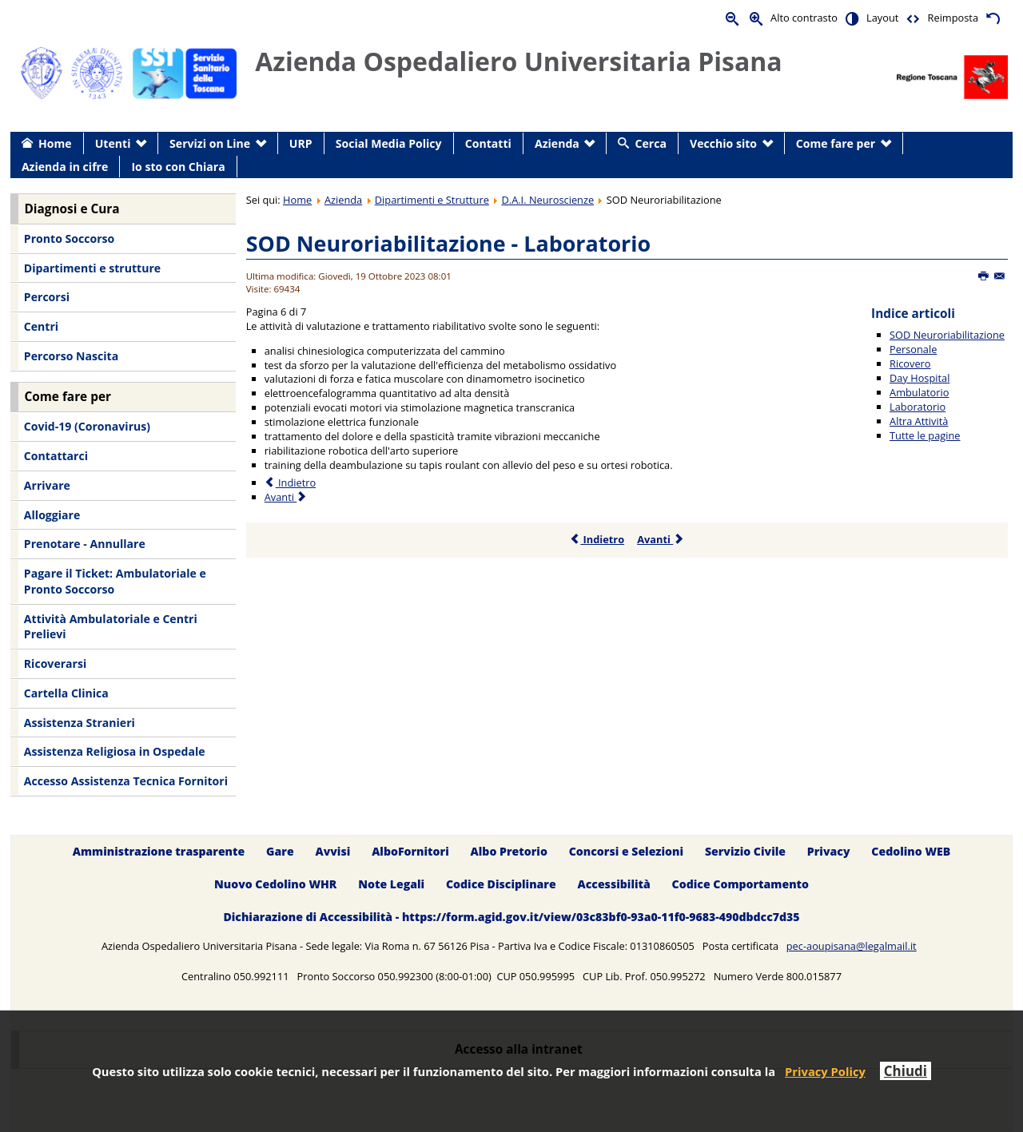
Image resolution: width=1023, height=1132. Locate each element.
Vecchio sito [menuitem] (723, 143)
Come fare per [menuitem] (835, 143)
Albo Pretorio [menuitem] (509, 851)
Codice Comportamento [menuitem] (740, 884)
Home (297, 200)
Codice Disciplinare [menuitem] (501, 884)
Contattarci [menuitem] (56, 455)
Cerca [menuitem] (651, 143)
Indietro (596, 539)
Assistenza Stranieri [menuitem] (79, 722)
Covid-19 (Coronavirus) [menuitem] (87, 426)
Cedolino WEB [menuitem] (910, 851)
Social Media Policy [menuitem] (389, 143)
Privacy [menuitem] (828, 851)
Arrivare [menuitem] (47, 485)
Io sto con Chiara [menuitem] (178, 166)
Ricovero (910, 363)
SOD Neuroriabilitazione (947, 335)
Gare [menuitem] (280, 851)
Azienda (343, 200)
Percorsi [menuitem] (47, 296)
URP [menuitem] (300, 143)
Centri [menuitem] (41, 326)
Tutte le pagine (925, 435)
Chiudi (905, 1071)
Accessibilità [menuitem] (614, 884)
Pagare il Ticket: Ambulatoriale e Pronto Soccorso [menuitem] (115, 581)
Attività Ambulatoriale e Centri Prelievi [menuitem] (110, 626)
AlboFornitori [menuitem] (410, 851)
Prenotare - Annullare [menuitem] (84, 543)
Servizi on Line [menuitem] (209, 143)
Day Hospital (919, 378)
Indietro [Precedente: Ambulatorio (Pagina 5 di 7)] (290, 482)
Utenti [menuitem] (113, 143)
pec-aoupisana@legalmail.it (851, 946)
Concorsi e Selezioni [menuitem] (626, 851)
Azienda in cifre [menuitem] (65, 166)
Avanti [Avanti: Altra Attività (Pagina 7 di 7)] (286, 497)
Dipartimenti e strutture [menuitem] (92, 268)
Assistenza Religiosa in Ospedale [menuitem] (114, 751)
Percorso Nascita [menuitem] (71, 355)
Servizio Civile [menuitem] (745, 851)
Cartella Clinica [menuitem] (66, 693)
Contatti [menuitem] (488, 143)
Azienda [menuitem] (557, 143)
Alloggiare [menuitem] (52, 514)
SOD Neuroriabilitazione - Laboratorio (448, 243)
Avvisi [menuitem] (332, 851)
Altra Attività (919, 421)
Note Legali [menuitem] (391, 884)
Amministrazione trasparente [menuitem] (159, 851)
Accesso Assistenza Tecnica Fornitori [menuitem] (126, 780)
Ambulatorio (919, 392)
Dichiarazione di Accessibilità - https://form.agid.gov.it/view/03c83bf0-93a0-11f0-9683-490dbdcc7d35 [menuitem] (511, 916)
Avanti (660, 539)
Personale (913, 349)
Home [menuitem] (55, 143)
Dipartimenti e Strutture (432, 200)
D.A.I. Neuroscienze (548, 200)
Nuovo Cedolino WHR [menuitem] (275, 884)
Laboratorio (917, 406)
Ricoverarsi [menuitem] (55, 663)
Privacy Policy (825, 1071)
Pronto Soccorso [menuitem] (69, 238)
